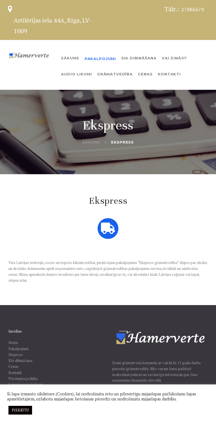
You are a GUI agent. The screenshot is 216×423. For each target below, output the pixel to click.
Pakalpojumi (18, 348)
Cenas (13, 366)
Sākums (91, 142)
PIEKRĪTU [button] (20, 410)
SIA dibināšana (20, 360)
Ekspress (15, 354)
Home (13, 342)
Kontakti (15, 372)
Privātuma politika (23, 378)
